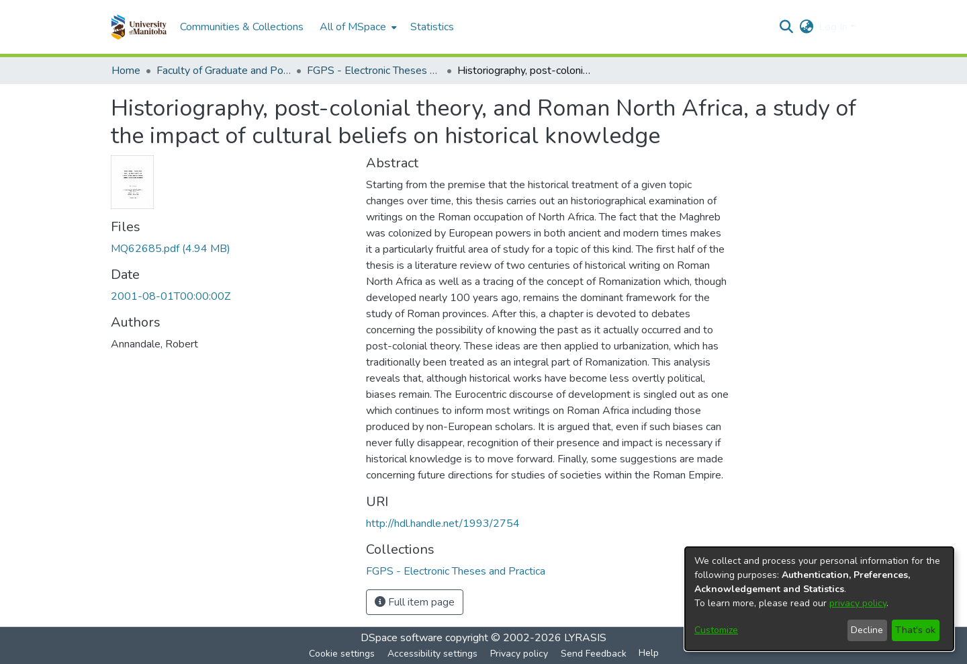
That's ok (915, 630)
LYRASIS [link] (585, 637)
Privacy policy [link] (519, 653)
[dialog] (819, 599)
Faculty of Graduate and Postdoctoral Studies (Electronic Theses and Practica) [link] (223, 70)
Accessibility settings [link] (432, 653)
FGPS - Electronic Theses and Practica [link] (374, 70)
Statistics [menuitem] (432, 26)
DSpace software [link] (402, 637)
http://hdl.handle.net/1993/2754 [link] (443, 523)
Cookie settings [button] (342, 653)
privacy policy (857, 603)
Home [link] (125, 70)
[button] (139, 26)
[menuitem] (357, 27)
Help (649, 653)
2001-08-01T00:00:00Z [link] (170, 296)
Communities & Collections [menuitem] (242, 26)
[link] (170, 248)
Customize (716, 630)
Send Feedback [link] (594, 653)
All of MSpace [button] (353, 26)
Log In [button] (834, 26)
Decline (867, 630)
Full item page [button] (415, 602)
